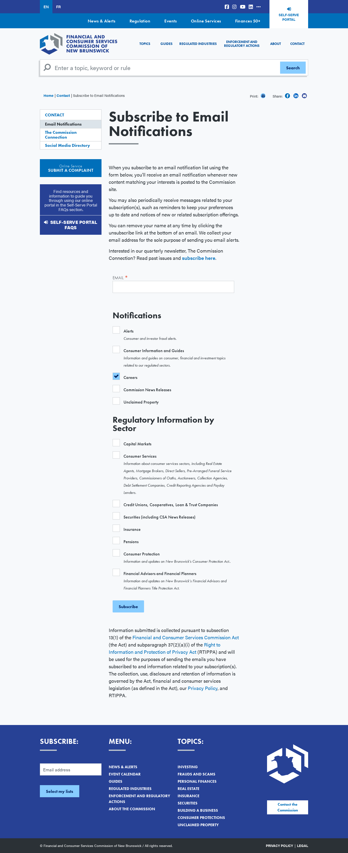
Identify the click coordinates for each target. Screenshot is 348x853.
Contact (297, 44)
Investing (188, 766)
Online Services (206, 21)
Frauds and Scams (196, 774)
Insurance (188, 795)
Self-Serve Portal (289, 17)
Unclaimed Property (198, 824)
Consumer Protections (201, 817)
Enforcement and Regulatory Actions (242, 44)
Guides (166, 44)
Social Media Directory (67, 145)
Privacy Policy (203, 687)
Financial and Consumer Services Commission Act (185, 637)
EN (46, 6)
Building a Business (198, 810)
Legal (302, 845)
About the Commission (132, 808)
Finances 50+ (247, 21)
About (275, 44)
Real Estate (188, 788)
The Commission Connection (61, 134)
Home (48, 95)
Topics (144, 44)
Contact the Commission (287, 807)
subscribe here (198, 257)
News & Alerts (102, 21)
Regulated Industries (198, 44)
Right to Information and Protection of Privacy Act (164, 648)
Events (170, 21)
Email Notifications (63, 124)
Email (120, 277)
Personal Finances (197, 781)
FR (58, 6)
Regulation (140, 21)
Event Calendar (125, 774)
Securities (187, 803)
